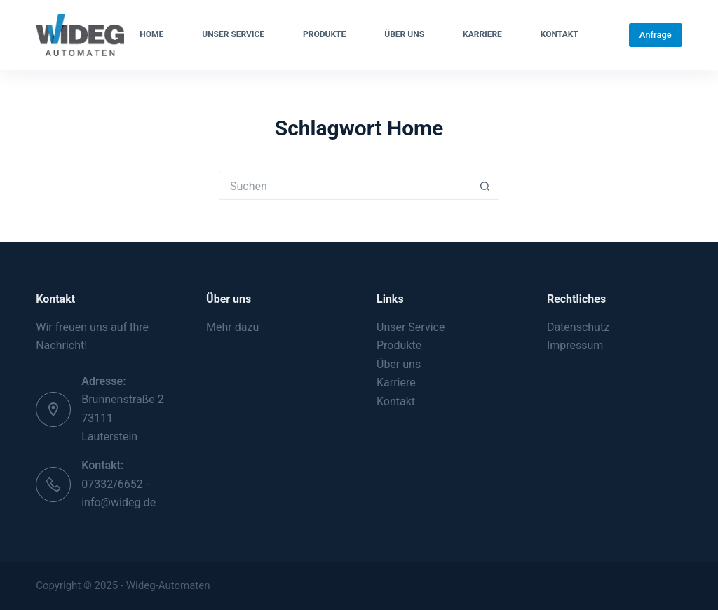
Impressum (575, 345)
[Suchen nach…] (345, 186)
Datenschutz (578, 327)
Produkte (324, 34)
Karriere (482, 34)
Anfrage (655, 34)
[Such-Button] (485, 186)
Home (151, 34)
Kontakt (559, 34)
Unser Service (233, 34)
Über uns (404, 34)
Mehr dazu (232, 327)
